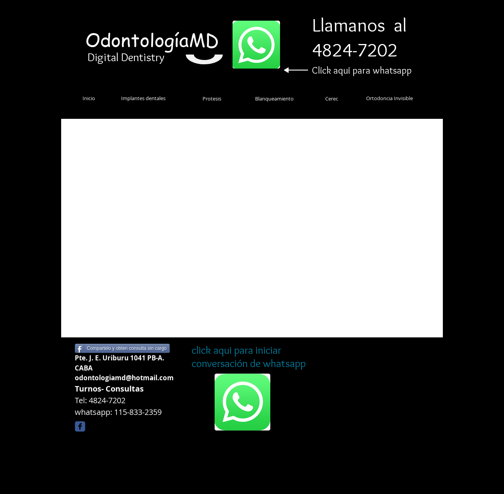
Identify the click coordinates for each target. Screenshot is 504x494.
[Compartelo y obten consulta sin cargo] (122, 348)
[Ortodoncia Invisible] (389, 98)
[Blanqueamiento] (274, 98)
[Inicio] (88, 98)
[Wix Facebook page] (80, 426)
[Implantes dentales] (143, 98)
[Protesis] (212, 98)
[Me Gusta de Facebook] (139, 428)
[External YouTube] (252, 226)
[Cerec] (331, 98)
